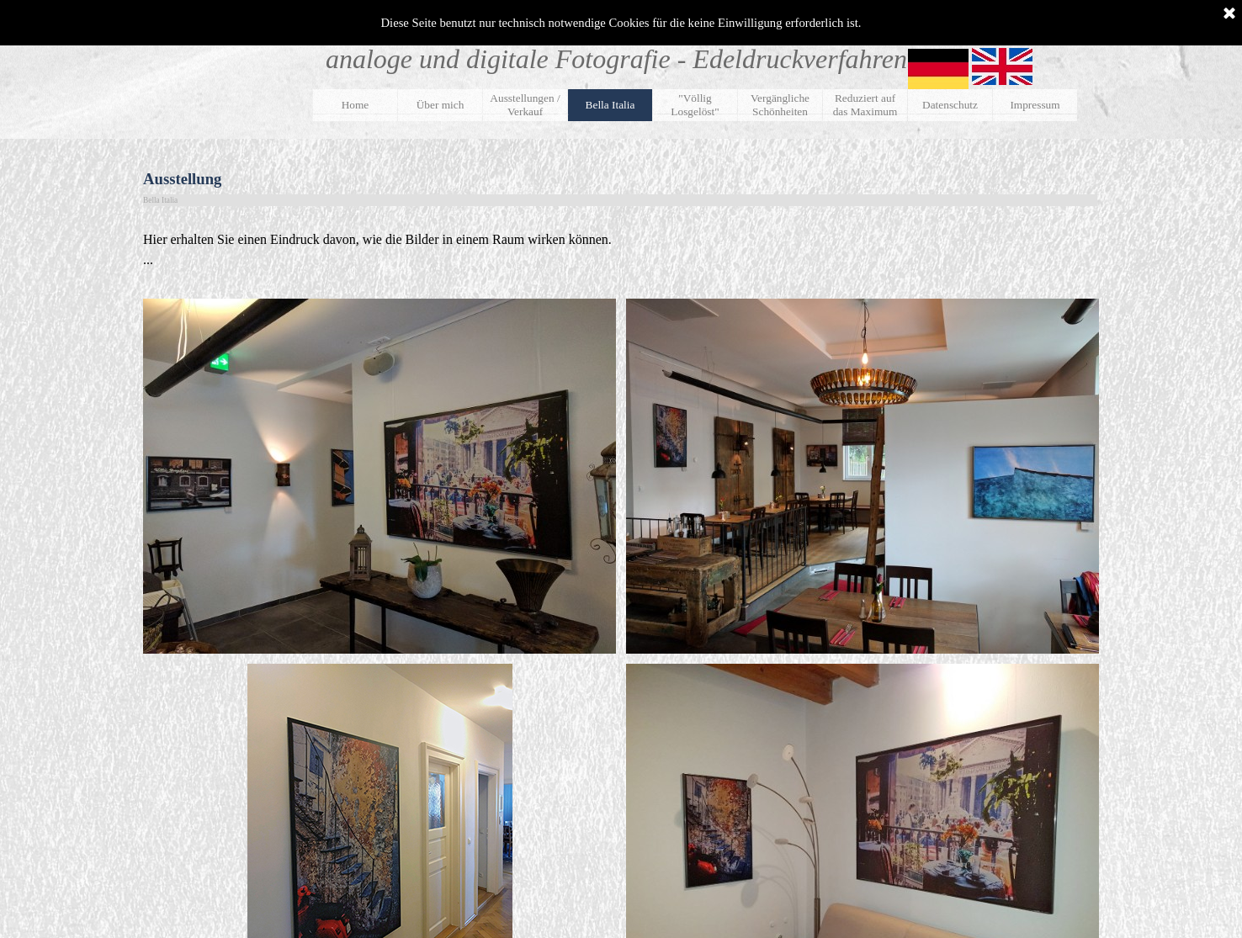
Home (355, 104)
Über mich (440, 104)
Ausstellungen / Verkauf (525, 105)
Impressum (1034, 104)
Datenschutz (950, 104)
